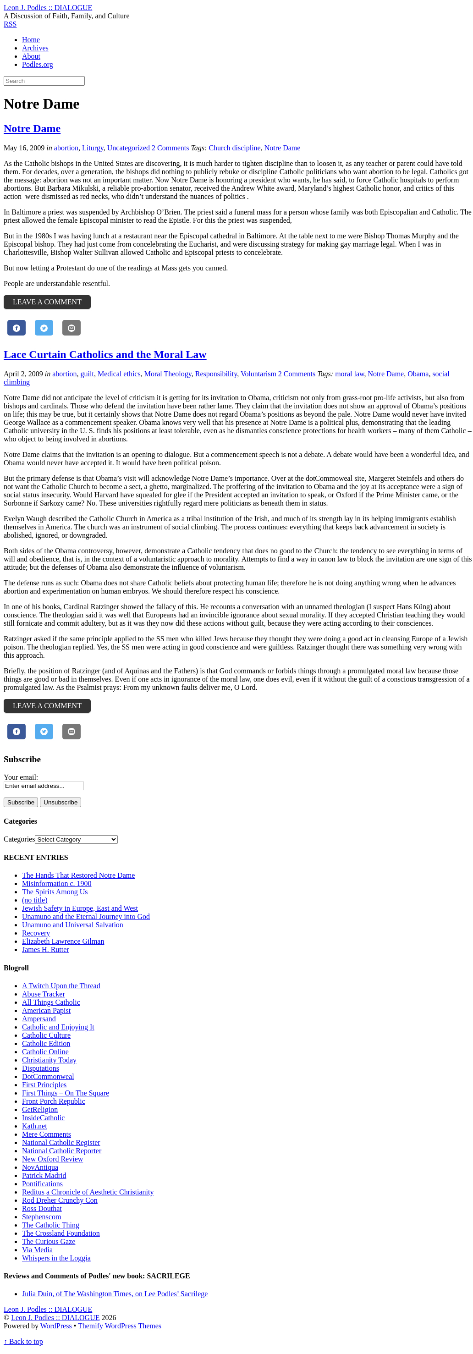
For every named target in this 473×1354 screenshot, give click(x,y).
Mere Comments (46, 1134)
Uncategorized (128, 148)
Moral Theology (168, 374)
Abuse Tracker (43, 994)
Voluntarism (258, 374)
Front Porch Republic (53, 1101)
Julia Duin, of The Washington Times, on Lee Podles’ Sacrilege (115, 1294)
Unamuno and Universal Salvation (72, 925)
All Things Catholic (51, 1002)
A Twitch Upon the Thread (61, 986)
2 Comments (170, 148)
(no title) (35, 900)
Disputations (40, 1068)
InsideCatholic (43, 1118)
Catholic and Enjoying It (58, 1027)
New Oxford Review (52, 1159)
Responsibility (216, 374)
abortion (66, 148)
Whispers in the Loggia (56, 1258)
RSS (10, 24)
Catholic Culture (46, 1035)
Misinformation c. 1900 (57, 883)
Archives (35, 48)
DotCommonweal (48, 1076)
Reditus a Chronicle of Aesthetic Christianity (88, 1192)
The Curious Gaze (48, 1241)
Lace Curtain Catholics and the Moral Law (105, 354)
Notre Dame (32, 128)
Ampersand (39, 1019)
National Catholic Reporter (61, 1151)
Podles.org (37, 64)
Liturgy (93, 148)
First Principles (44, 1085)
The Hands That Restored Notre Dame (78, 875)
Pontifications (42, 1184)
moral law (349, 374)
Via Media (37, 1250)
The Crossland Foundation (61, 1233)
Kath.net (34, 1126)
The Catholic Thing (50, 1225)
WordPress (56, 1326)
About (31, 56)
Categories (19, 839)
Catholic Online (45, 1052)
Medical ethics (119, 374)
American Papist (46, 1010)
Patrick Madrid (44, 1175)
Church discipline (234, 148)
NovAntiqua (40, 1167)
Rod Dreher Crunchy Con (60, 1200)
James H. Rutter (45, 949)
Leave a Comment (47, 302)
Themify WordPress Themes (119, 1326)
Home (31, 40)
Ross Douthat (42, 1208)
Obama (418, 374)
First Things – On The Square (65, 1093)
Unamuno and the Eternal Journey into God (86, 916)
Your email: (21, 777)
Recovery (36, 933)
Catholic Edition (46, 1043)
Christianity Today (49, 1060)
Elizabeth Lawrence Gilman (63, 941)
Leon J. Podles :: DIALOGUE (55, 1317)
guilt (87, 374)
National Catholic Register (61, 1142)
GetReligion (40, 1109)
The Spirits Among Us (55, 892)
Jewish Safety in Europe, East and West (80, 908)
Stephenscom (41, 1217)
